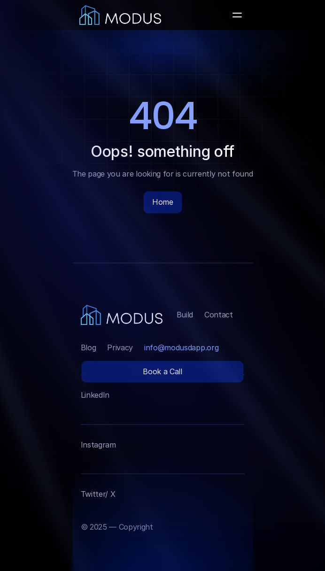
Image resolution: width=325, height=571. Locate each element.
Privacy (120, 347)
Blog (88, 347)
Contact (218, 314)
